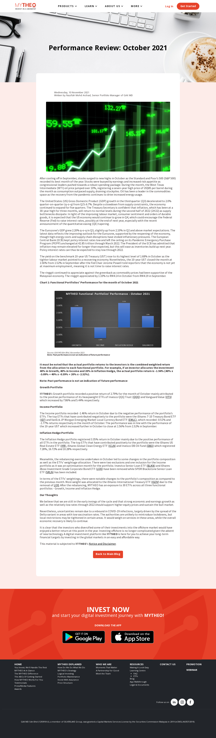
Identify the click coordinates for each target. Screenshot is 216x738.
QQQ (136, 397)
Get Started (188, 6)
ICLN (112, 445)
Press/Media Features (24, 686)
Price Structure (65, 683)
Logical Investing (66, 673)
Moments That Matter (106, 667)
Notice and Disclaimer (102, 543)
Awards (17, 689)
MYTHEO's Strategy (67, 670)
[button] (67, 6)
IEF (43, 419)
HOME (18, 664)
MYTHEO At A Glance (24, 670)
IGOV (155, 482)
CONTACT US (168, 664)
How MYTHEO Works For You (28, 680)
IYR (63, 445)
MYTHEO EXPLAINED (70, 664)
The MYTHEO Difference (26, 673)
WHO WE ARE (103, 664)
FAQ (135, 673)
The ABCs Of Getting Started (28, 677)
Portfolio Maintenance (69, 677)
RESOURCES (137, 664)
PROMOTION (194, 664)
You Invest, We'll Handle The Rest (30, 667)
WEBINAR (191, 670)
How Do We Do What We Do (71, 667)
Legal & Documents (139, 685)
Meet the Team (103, 673)
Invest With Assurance (68, 680)
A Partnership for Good (107, 670)
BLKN (150, 465)
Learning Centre (138, 670)
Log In (169, 7)
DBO (150, 445)
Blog (132, 679)
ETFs (135, 676)
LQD (99, 468)
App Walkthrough (138, 682)
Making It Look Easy (139, 667)
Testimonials (20, 683)
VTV (168, 397)
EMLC (132, 419)
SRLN (49, 472)
